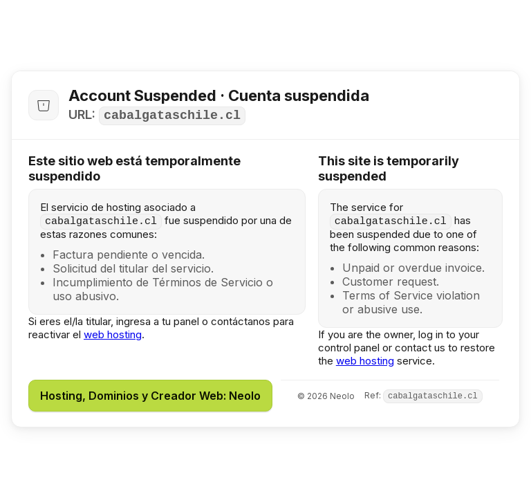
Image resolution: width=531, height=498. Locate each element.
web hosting (113, 334)
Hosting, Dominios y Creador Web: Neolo (150, 396)
